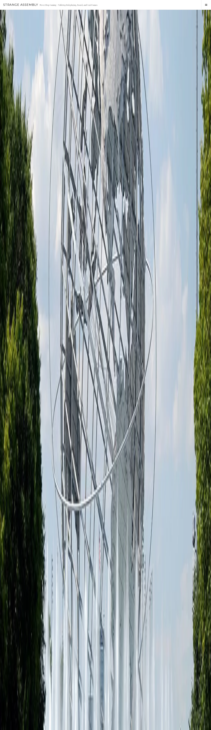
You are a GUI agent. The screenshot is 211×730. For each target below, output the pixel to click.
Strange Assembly (20, 5)
